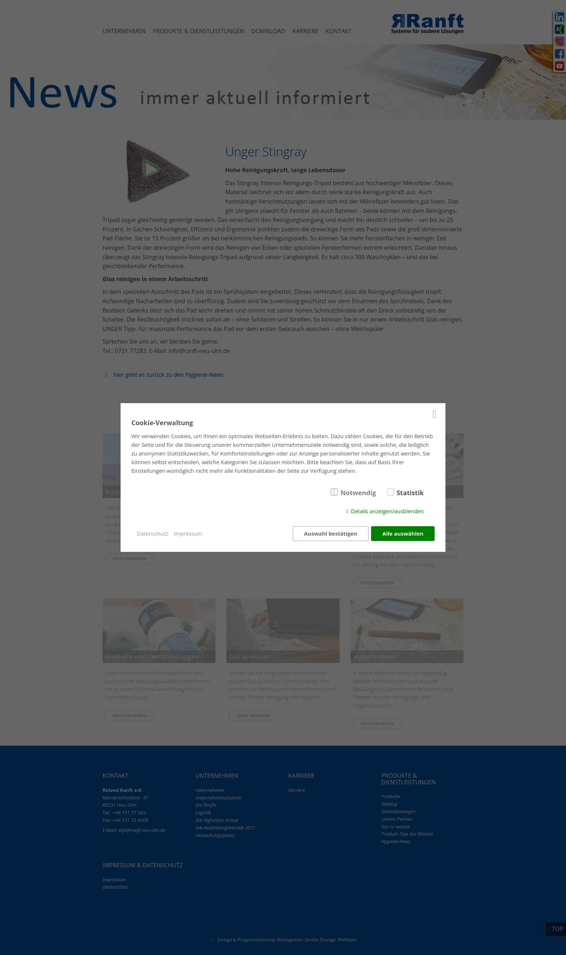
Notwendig (358, 492)
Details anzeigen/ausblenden (387, 511)
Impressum (188, 533)
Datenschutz (152, 533)
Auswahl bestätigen (330, 533)
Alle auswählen (402, 533)
